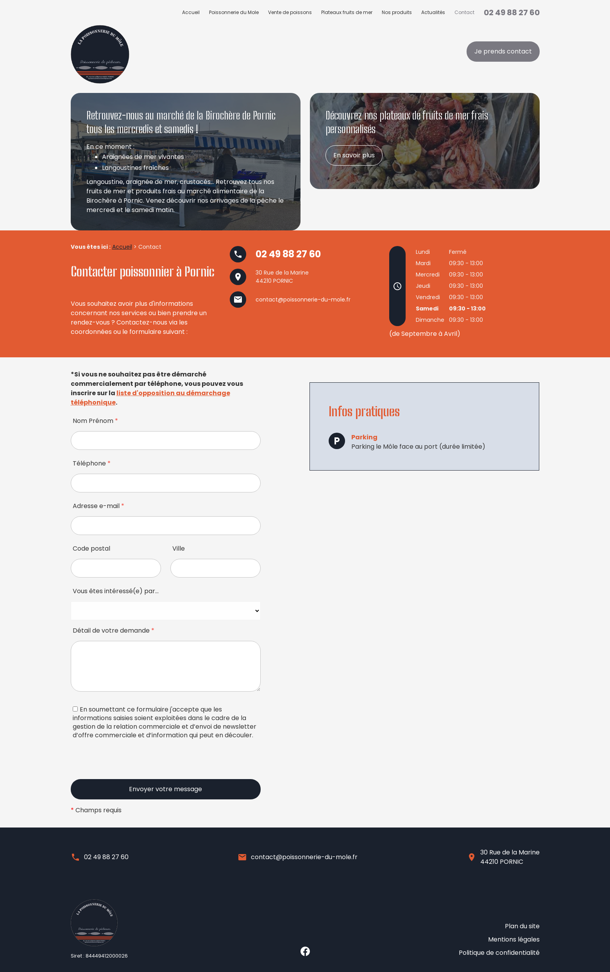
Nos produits (397, 12)
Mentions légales (514, 945)
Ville (178, 548)
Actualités (433, 12)
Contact (464, 12)
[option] (185, 161)
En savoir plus (354, 155)
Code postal (91, 548)
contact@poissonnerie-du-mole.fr (303, 299)
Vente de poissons (290, 12)
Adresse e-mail (98, 505)
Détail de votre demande (113, 630)
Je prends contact (503, 51)
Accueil (191, 12)
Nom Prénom (95, 420)
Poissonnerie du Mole (234, 12)
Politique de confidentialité (499, 954)
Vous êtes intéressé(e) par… (116, 591)
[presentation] (130, 764)
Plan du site (522, 935)
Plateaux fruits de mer (346, 12)
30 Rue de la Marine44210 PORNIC (510, 857)
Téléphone (92, 463)
